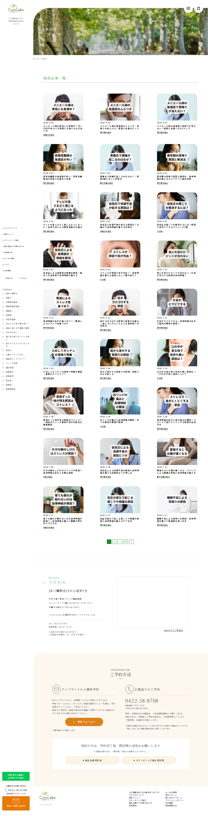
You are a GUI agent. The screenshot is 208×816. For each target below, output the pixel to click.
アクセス (23, 278)
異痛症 (9, 311)
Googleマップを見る (173, 630)
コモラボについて (10, 228)
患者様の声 (8, 252)
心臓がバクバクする (15, 354)
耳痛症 (9, 384)
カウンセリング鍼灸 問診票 (149, 760)
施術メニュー (9, 234)
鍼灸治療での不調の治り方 (14, 246)
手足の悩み (48, 476)
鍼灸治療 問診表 (92, 760)
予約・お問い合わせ (16, 803)
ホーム (36, 58)
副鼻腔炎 (10, 372)
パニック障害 (12, 363)
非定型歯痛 (11, 319)
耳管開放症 (11, 389)
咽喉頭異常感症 (13, 306)
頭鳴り (9, 298)
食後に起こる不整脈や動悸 (18, 328)
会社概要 (7, 270)
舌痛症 (9, 315)
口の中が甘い (12, 332)
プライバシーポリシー (174, 800)
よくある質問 (9, 258)
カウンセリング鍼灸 (11, 240)
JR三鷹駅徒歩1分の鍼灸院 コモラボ (144, 793)
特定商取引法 (171, 806)
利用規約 (132, 806)
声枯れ (9, 350)
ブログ (6, 264)
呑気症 (9, 380)
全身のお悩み (48, 135)
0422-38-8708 (16, 790)
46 (126, 541)
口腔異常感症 (12, 302)
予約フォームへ (84, 722)
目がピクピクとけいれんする (18, 344)
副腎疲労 (10, 376)
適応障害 (10, 367)
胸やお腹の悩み (106, 183)
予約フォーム (171, 795)
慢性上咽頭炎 (12, 293)
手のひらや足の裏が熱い (17, 323)
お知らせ (9, 278)
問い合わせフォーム (173, 798)
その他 (159, 231)
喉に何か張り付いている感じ (18, 337)
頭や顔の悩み (105, 132)
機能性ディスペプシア (15, 359)
